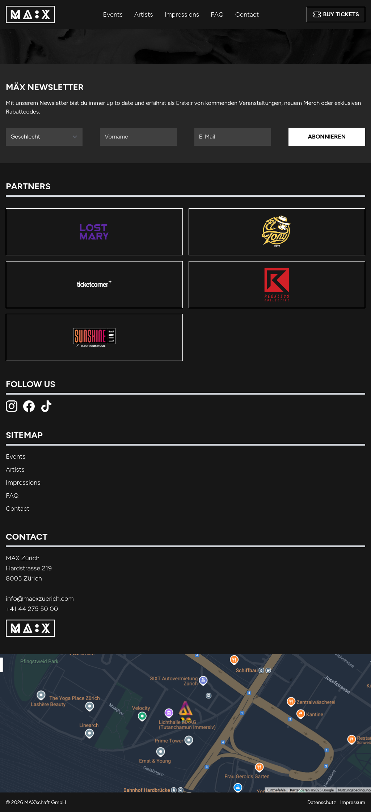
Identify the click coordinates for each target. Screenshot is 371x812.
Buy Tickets (336, 14)
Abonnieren (327, 136)
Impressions (182, 14)
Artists (143, 14)
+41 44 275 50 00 (32, 609)
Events (113, 14)
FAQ (217, 14)
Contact (247, 14)
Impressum (352, 802)
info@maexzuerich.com (40, 599)
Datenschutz (321, 802)
